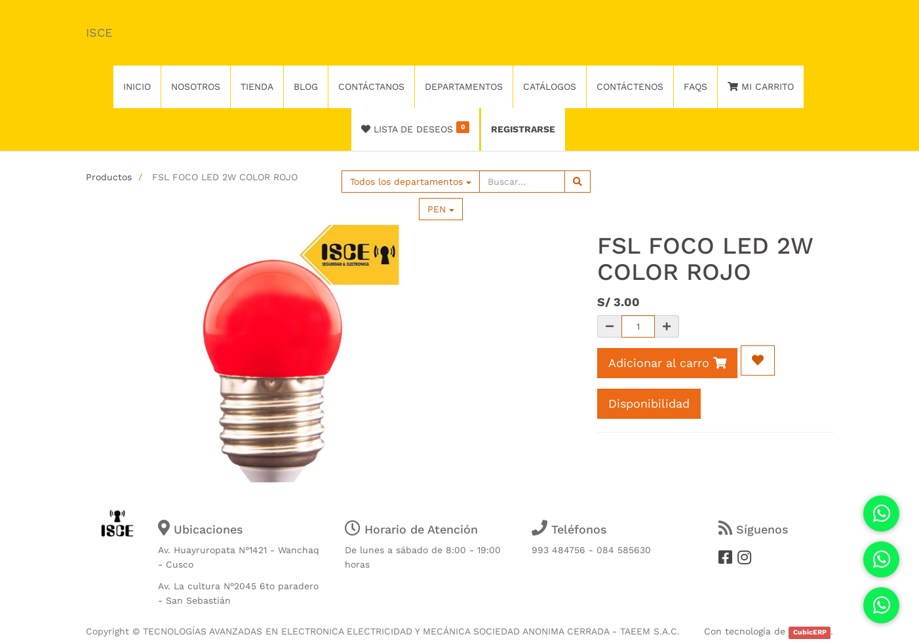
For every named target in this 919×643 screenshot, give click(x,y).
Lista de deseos (415, 127)
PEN (440, 209)
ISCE (99, 32)
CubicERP (810, 632)
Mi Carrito (761, 86)
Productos (109, 177)
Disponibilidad (649, 403)
